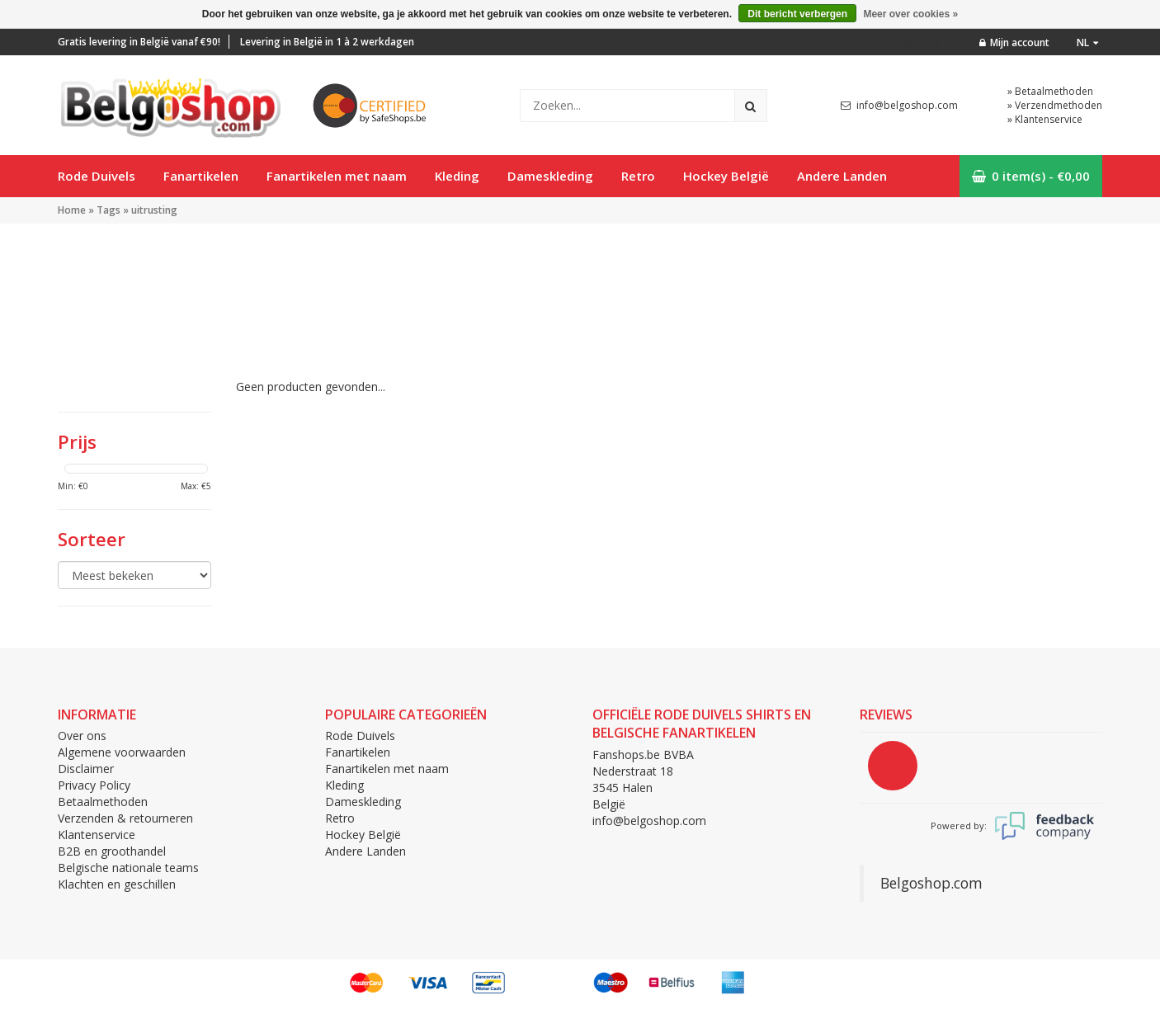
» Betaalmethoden (1050, 91)
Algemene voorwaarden (122, 752)
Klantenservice (96, 834)
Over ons (82, 735)
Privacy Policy (94, 785)
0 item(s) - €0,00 (1031, 175)
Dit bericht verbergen (797, 14)
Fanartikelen (200, 175)
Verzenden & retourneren (125, 818)
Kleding (457, 175)
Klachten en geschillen (117, 884)
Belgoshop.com (931, 883)
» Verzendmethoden (1054, 105)
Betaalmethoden (103, 801)
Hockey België (726, 175)
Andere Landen (842, 175)
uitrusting (154, 210)
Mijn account (1014, 42)
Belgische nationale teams (128, 867)
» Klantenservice (1044, 119)
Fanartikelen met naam (336, 175)
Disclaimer (86, 768)
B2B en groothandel (112, 851)
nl (1087, 42)
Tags (108, 210)
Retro (638, 175)
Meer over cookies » (910, 14)
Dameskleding (550, 175)
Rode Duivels (96, 175)
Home (72, 210)
